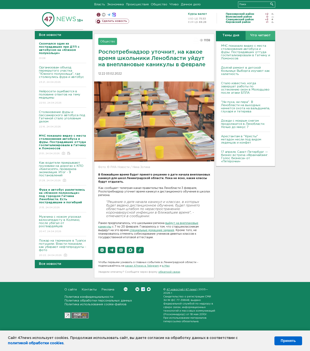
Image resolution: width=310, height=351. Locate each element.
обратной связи (169, 272)
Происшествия (137, 4)
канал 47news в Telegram (142, 266)
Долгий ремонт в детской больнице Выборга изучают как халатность (245, 70)
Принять (288, 341)
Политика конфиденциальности (88, 297)
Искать (271, 4)
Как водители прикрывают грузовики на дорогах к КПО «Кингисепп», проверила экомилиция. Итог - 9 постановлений (62, 171)
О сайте (70, 289)
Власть (99, 4)
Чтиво (174, 4)
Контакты (89, 289)
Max (149, 289)
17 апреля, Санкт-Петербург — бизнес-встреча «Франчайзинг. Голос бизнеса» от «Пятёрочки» (244, 157)
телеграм (109, 15)
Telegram (143, 289)
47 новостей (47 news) (182, 289)
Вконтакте (126, 289)
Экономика (115, 4)
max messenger (114, 15)
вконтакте (104, 15)
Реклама (107, 289)
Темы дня (230, 35)
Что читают (260, 35)
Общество (159, 4)
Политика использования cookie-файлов (95, 304)
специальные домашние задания (151, 230)
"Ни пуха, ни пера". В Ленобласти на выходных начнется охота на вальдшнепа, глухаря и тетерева (245, 107)
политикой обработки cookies (35, 343)
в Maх (166, 266)
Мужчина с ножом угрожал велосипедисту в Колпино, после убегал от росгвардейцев (62, 224)
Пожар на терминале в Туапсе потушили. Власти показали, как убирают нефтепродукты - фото (62, 248)
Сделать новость (114, 21)
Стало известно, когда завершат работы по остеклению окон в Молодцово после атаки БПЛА (245, 88)
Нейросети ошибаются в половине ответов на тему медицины (62, 97)
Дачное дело (191, 4)
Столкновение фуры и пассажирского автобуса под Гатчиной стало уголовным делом (62, 119)
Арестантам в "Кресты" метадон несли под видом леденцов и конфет (241, 139)
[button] (102, 250)
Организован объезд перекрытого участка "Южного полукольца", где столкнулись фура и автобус (62, 75)
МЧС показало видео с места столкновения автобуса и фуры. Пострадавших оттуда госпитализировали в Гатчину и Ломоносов (245, 52)
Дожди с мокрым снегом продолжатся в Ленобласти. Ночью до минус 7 (243, 123)
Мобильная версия (98, 15)
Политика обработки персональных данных (98, 300)
